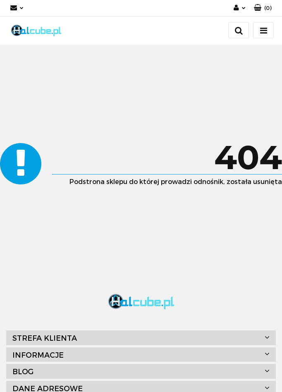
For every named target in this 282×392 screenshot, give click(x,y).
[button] (263, 8)
